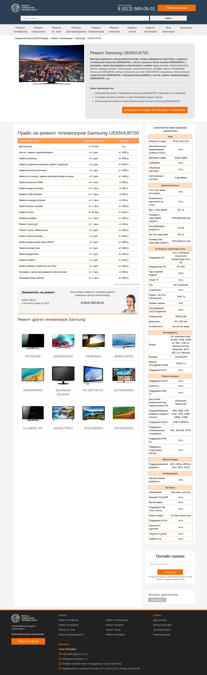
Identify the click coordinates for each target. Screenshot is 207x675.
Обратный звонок (176, 7)
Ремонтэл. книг (56, 29)
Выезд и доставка (162, 625)
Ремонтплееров (114, 29)
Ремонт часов (113, 629)
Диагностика (25, 146)
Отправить (170, 572)
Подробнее (157, 600)
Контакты (186, 27)
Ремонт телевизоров (96, 29)
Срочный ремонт (162, 629)
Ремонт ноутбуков (150, 29)
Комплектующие (161, 634)
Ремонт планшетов (38, 29)
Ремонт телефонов (20, 29)
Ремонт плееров (114, 625)
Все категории (168, 29)
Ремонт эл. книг (67, 629)
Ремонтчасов (132, 29)
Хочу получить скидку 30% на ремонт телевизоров (155, 110)
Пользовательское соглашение (27, 634)
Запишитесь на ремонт (38, 292)
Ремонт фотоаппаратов (76, 29)
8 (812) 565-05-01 (92, 302)
